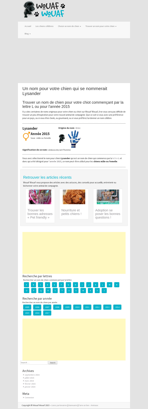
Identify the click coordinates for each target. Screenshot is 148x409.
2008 (57, 307)
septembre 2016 (32, 374)
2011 (87, 307)
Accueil (28, 26)
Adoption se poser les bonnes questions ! (107, 213)
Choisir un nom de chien (69, 26)
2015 (27, 313)
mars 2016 (29, 380)
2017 (47, 313)
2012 (97, 307)
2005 (27, 307)
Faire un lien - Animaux (88, 405)
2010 (77, 307)
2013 (107, 307)
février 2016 (30, 383)
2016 (37, 313)
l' (55, 161)
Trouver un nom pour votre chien (101, 26)
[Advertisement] (74, 61)
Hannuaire (72, 405)
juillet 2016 (29, 377)
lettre (116, 158)
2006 (37, 307)
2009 (67, 307)
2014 (117, 307)
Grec (78, 128)
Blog (28, 33)
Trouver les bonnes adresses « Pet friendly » (40, 213)
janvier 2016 (30, 386)
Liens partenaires (59, 405)
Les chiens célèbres (45, 26)
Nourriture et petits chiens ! (71, 212)
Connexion (29, 397)
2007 (47, 307)
